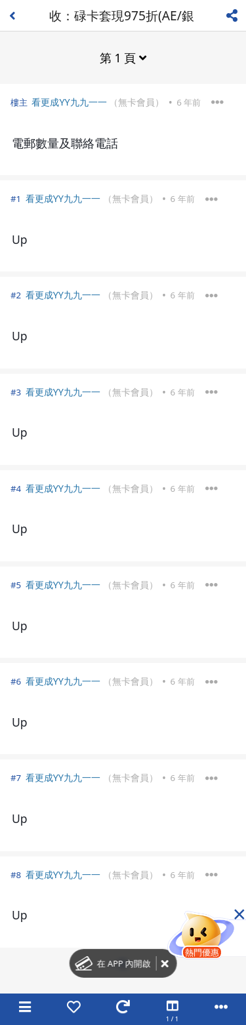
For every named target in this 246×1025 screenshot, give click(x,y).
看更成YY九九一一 (68, 102)
